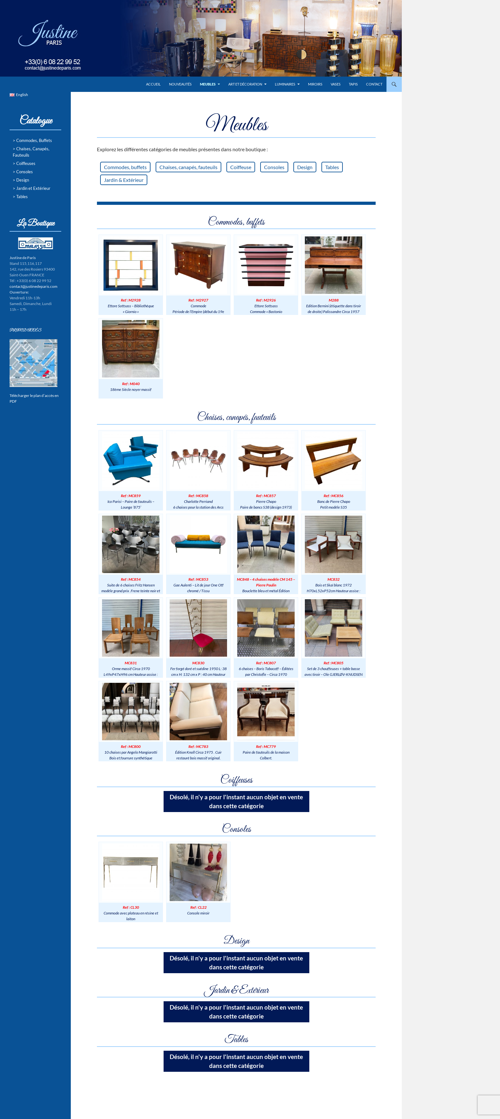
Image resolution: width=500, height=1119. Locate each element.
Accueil (153, 84)
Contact (374, 84)
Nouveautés (180, 84)
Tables (332, 167)
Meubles (208, 84)
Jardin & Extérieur (123, 180)
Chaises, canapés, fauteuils (188, 167)
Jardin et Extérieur (33, 188)
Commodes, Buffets (34, 140)
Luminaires (285, 84)
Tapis (353, 84)
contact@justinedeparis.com (33, 286)
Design (304, 167)
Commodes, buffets (125, 167)
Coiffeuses (25, 163)
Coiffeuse (240, 167)
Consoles (274, 167)
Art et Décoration (245, 84)
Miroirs (315, 84)
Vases (336, 84)
